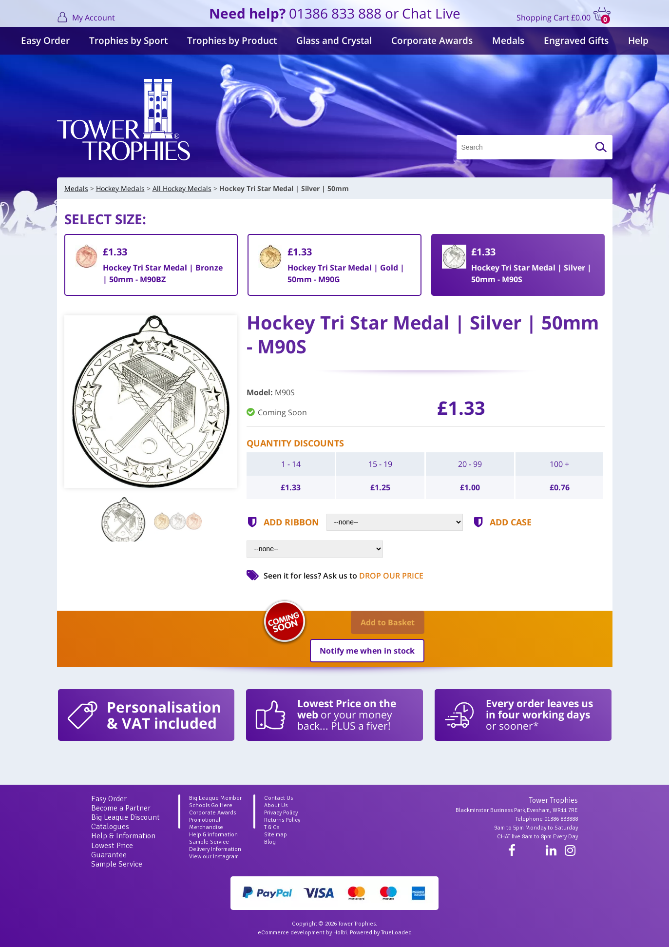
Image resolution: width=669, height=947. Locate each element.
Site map (275, 834)
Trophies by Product (232, 40)
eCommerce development (291, 932)
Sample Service (116, 864)
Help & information (213, 834)
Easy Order (45, 40)
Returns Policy (282, 820)
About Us (275, 805)
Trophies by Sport (128, 40)
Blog (270, 842)
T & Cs (271, 827)
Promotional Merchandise (206, 823)
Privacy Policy (281, 812)
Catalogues (110, 826)
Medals (508, 40)
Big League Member (215, 798)
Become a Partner (121, 808)
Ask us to (373, 575)
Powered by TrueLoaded (381, 932)
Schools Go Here (210, 805)
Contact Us (278, 798)
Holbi (340, 932)
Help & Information (123, 836)
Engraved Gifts (576, 40)
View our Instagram (214, 856)
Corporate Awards (432, 40)
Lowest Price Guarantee (112, 850)
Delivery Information (215, 849)
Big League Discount (125, 817)
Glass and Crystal (334, 40)
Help (638, 40)
